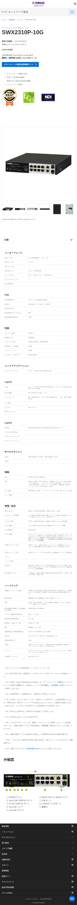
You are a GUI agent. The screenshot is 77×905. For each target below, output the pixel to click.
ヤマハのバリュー (38, 837)
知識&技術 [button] (38, 859)
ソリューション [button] (38, 831)
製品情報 (12, 20)
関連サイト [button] (38, 876)
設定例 (38, 854)
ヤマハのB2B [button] (38, 893)
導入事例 (38, 843)
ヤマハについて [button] (38, 882)
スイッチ (20, 20)
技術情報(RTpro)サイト (35, 749)
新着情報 (38, 870)
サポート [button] (38, 865)
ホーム (4, 20)
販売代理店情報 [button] (38, 887)
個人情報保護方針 (46, 899)
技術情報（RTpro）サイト (61, 685)
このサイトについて (31, 899)
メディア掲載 (38, 848)
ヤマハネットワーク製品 (14, 11)
